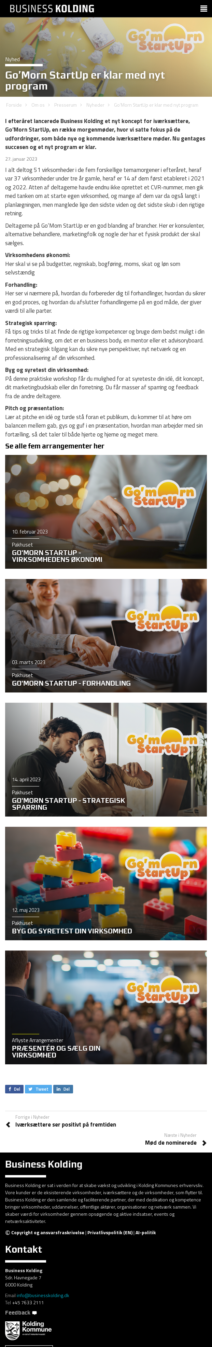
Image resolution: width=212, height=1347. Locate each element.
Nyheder (95, 104)
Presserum (65, 104)
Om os (38, 104)
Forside (14, 104)
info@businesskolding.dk (43, 1295)
